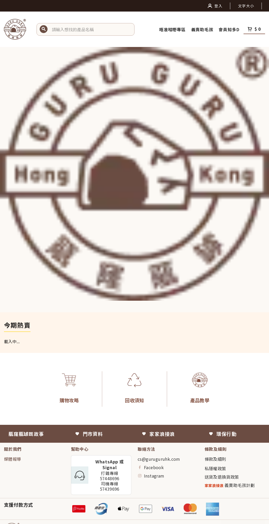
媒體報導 (12, 459)
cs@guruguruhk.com (159, 459)
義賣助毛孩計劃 (230, 485)
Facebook (151, 467)
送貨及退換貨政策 (222, 476)
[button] (91, 29)
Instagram (151, 475)
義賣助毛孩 (203, 29)
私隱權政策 (215, 468)
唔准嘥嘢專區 (173, 29)
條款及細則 (215, 459)
